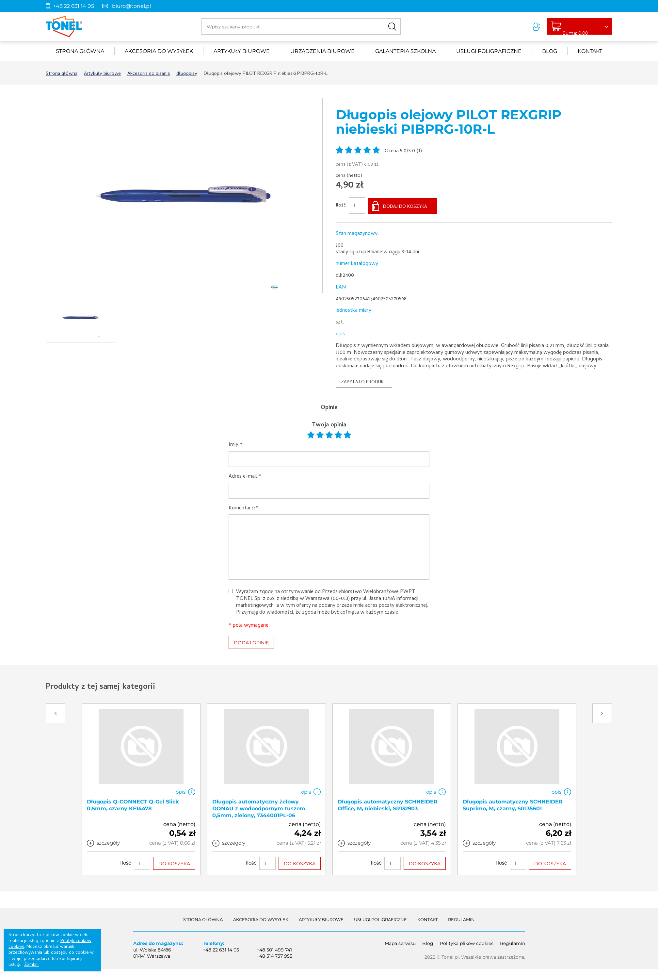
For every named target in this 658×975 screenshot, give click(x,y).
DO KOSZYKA (174, 863)
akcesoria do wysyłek (159, 51)
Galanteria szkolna (405, 51)
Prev (55, 712)
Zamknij (32, 965)
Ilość (341, 205)
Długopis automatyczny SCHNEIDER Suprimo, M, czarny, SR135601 (513, 804)
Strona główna (80, 51)
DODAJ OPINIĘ (251, 642)
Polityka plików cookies (466, 943)
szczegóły (108, 842)
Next (602, 712)
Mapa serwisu (400, 943)
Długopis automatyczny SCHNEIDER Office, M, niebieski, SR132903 (388, 804)
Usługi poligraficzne (489, 51)
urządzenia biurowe (322, 51)
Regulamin (461, 918)
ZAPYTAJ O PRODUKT (364, 382)
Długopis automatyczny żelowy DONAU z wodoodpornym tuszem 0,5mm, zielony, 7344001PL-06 (258, 808)
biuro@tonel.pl (131, 6)
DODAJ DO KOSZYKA (405, 206)
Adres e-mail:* (245, 476)
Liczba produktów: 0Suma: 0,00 (577, 27)
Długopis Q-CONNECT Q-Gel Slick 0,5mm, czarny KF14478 (133, 804)
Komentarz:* (243, 507)
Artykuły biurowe (242, 51)
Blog (549, 51)
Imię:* (236, 444)
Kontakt (590, 51)
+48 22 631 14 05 (73, 6)
